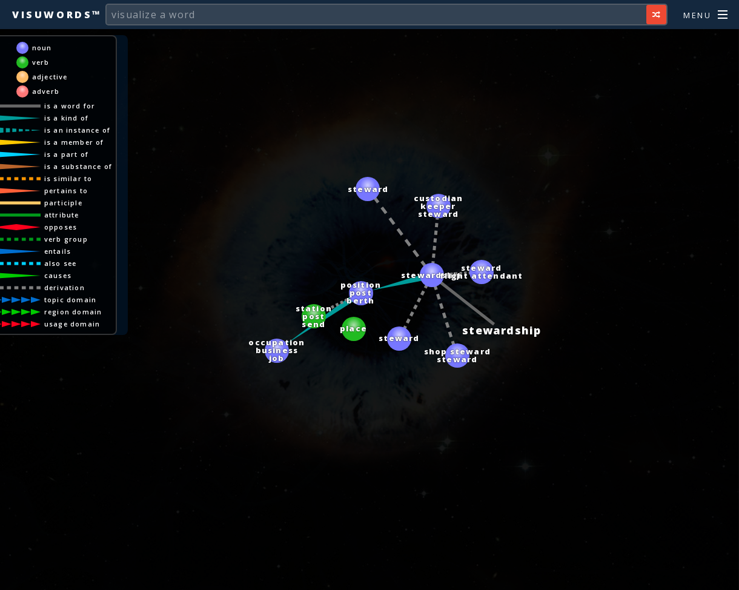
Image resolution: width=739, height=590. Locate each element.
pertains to (77, 190)
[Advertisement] (369, 575)
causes (69, 275)
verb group (77, 239)
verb (52, 62)
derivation (76, 287)
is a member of (86, 142)
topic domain (82, 299)
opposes (72, 226)
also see (72, 263)
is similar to (80, 178)
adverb (57, 91)
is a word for (81, 105)
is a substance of (90, 166)
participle (75, 202)
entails (69, 251)
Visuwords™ (57, 14)
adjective (61, 76)
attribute (73, 214)
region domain (85, 311)
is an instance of (89, 129)
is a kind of (78, 117)
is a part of (78, 154)
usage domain (83, 323)
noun (54, 47)
